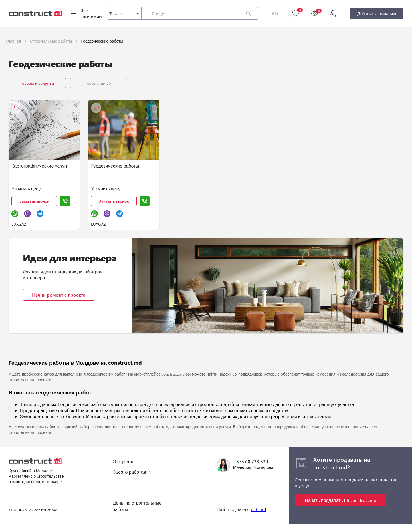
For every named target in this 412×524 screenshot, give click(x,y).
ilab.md (258, 509)
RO (275, 13)
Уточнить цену (26, 189)
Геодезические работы (115, 166)
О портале (123, 461)
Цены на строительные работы (136, 506)
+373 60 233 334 (250, 461)
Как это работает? (131, 472)
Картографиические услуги (39, 166)
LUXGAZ (18, 224)
